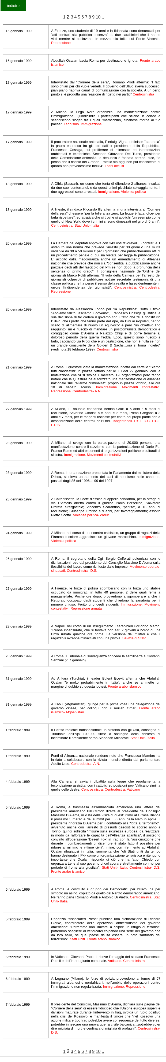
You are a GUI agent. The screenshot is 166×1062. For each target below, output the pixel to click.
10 (98, 17)
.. (103, 17)
